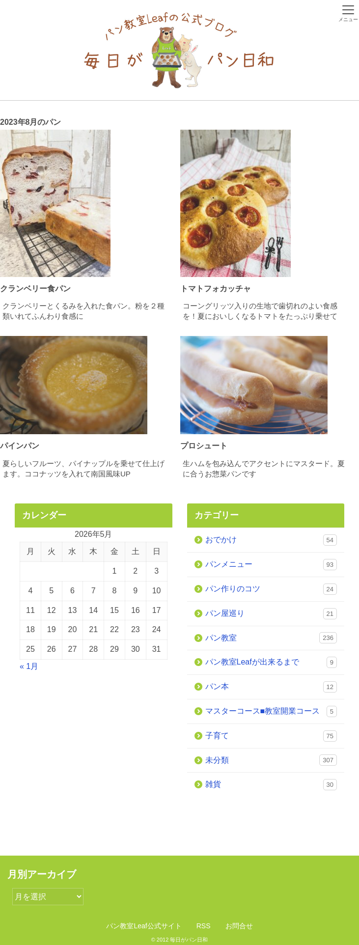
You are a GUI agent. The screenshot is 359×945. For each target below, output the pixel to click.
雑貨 (271, 784)
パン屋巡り (271, 613)
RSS (203, 926)
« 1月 (29, 666)
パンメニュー (271, 564)
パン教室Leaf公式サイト (143, 926)
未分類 (271, 760)
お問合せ (239, 926)
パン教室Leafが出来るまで (271, 662)
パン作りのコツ (271, 589)
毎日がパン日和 (189, 940)
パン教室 (271, 637)
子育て (271, 736)
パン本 (271, 687)
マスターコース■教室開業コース (271, 711)
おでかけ (271, 540)
